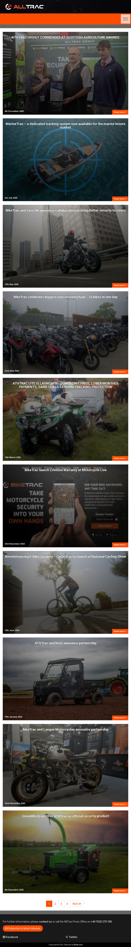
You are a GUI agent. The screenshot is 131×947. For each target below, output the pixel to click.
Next (77, 903)
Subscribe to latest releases (22, 928)
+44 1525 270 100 (101, 921)
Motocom (78, 945)
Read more (120, 112)
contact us (45, 921)
